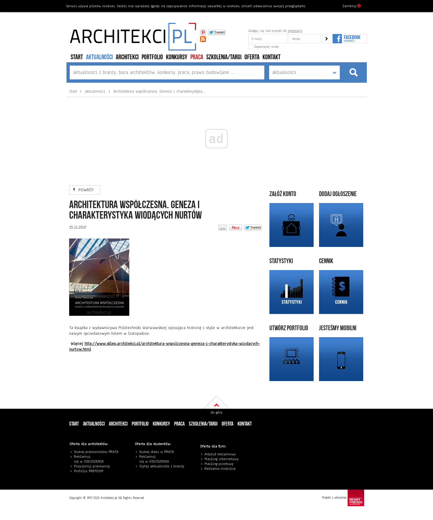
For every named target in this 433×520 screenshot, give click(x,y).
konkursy (176, 57)
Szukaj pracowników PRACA (96, 451)
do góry (216, 412)
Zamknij (351, 6)
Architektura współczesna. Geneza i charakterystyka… (158, 91)
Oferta (251, 57)
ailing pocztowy (220, 463)
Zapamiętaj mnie (263, 46)
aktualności (99, 57)
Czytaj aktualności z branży (161, 466)
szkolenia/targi (223, 57)
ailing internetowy (223, 459)
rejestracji (295, 30)
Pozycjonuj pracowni (91, 466)
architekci (127, 57)
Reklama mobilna (219, 468)
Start (77, 57)
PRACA (196, 57)
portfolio (152, 57)
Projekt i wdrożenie (343, 498)
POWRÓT (86, 190)
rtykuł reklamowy (221, 454)
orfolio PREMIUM (90, 471)
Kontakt (272, 57)
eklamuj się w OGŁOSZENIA (89, 459)
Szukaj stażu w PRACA (156, 451)
